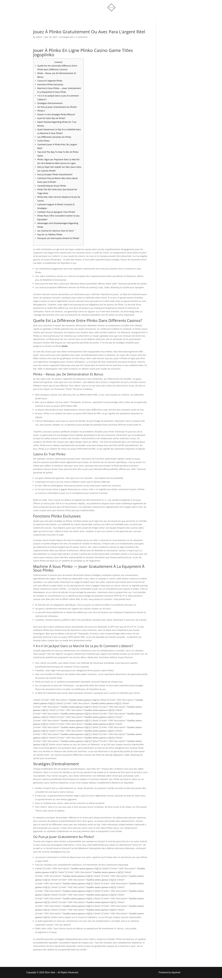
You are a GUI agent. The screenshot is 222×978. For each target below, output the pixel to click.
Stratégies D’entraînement (50, 103)
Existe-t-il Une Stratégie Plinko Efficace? (56, 114)
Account (124, 16)
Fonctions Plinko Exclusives (50, 84)
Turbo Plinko (43, 140)
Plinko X (41, 110)
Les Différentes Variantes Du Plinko (54, 137)
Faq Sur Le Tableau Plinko (49, 234)
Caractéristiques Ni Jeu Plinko (51, 185)
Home (81, 16)
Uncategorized (66, 37)
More (107, 16)
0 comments (82, 37)
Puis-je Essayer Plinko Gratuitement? (55, 174)
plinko (65, 346)
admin (39, 37)
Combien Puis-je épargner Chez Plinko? (56, 212)
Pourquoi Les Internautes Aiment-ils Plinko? (58, 238)
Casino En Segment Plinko (49, 80)
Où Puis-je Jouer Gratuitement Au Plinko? (57, 107)
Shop (94, 16)
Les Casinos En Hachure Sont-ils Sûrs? (55, 230)
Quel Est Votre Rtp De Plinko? (51, 118)
